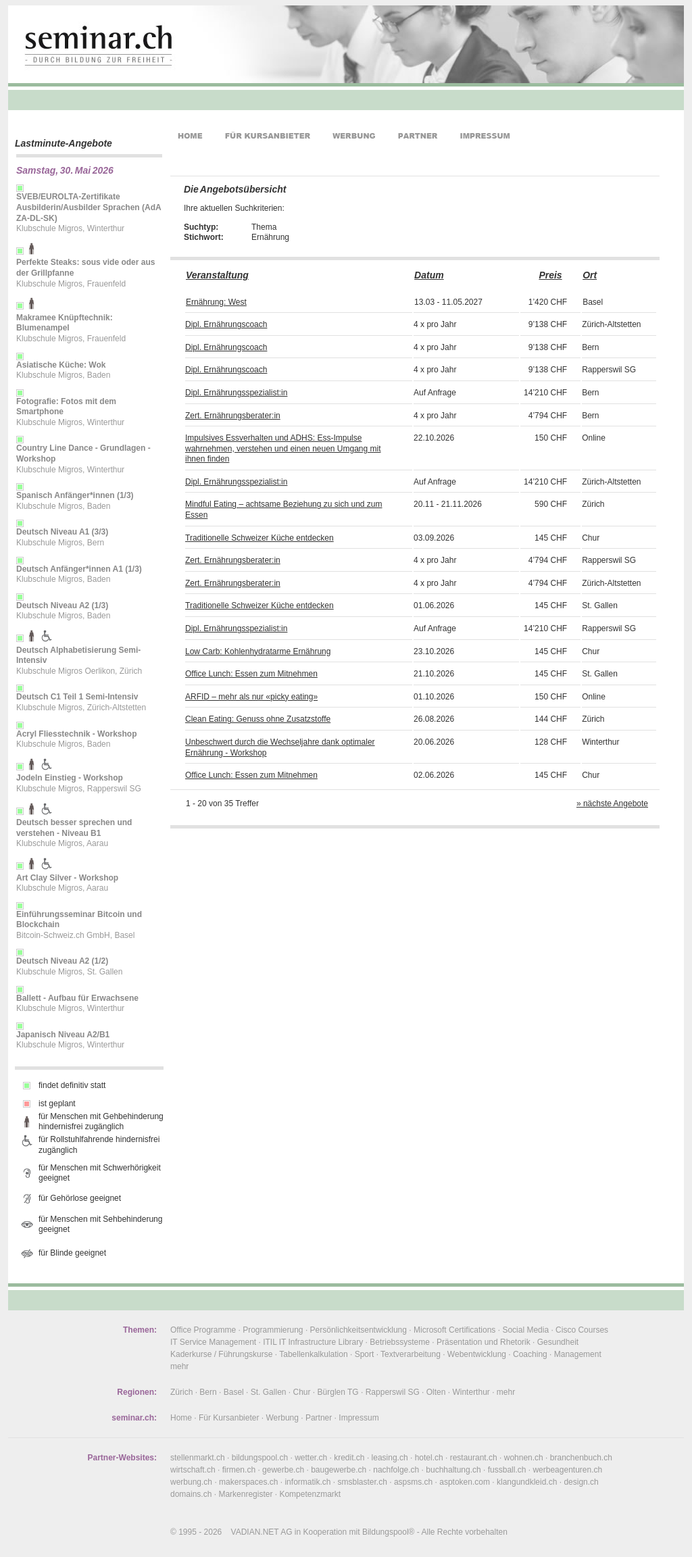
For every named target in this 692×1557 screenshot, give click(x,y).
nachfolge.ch (396, 1470)
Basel (234, 1392)
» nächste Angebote (612, 803)
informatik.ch (307, 1482)
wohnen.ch (523, 1457)
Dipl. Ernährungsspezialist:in (236, 392)
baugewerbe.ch (338, 1470)
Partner (318, 1418)
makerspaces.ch (248, 1482)
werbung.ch (191, 1482)
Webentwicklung (476, 1354)
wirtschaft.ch (193, 1470)
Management (577, 1354)
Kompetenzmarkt (310, 1494)
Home (181, 1418)
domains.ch (191, 1494)
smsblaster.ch (362, 1482)
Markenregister (245, 1494)
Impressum (358, 1418)
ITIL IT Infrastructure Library (313, 1342)
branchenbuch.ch (581, 1457)
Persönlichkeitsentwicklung (358, 1330)
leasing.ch (390, 1457)
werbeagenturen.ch (567, 1470)
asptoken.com (464, 1482)
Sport (364, 1354)
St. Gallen (269, 1392)
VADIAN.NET (255, 1532)
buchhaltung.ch (453, 1470)
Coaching (530, 1354)
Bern (207, 1392)
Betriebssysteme (400, 1342)
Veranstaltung (217, 275)
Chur (302, 1392)
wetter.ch (311, 1457)
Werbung (282, 1418)
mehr (179, 1366)
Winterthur (470, 1392)
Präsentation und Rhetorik (483, 1342)
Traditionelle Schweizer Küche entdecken (259, 538)
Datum (429, 275)
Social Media (525, 1330)
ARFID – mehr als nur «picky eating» (251, 696)
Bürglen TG (338, 1392)
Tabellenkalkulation (313, 1354)
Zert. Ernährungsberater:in (232, 415)
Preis (550, 275)
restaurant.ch (473, 1457)
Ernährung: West (216, 302)
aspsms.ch (413, 1482)
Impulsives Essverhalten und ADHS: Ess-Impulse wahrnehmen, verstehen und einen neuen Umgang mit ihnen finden (283, 448)
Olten (436, 1392)
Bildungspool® (388, 1532)
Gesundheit (557, 1342)
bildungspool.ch (260, 1457)
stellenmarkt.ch (197, 1457)
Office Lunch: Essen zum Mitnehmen (251, 673)
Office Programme (203, 1330)
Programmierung (273, 1330)
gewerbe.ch (283, 1470)
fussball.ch (507, 1470)
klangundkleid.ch (527, 1482)
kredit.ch (349, 1457)
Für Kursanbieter (229, 1418)
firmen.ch (238, 1470)
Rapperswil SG (393, 1392)
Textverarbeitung (410, 1354)
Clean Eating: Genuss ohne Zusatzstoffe (257, 719)
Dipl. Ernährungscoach (226, 324)
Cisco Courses (581, 1330)
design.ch (581, 1482)
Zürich (181, 1392)
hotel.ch (429, 1457)
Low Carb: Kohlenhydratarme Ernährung (257, 651)
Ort (590, 275)
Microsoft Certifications (454, 1330)
